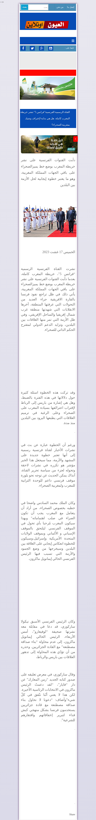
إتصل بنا (70, 7)
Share (72, 814)
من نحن (59, 7)
